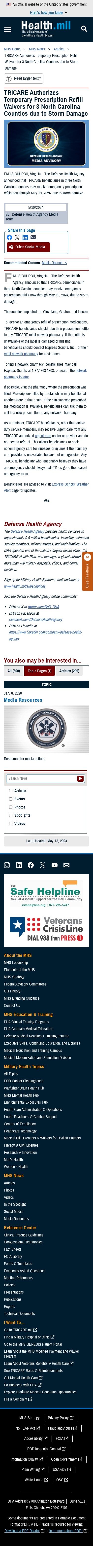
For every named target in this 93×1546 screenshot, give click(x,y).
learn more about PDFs (66, 1530)
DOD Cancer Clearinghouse (23, 1081)
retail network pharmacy (21, 353)
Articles (20, 791)
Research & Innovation (20, 1152)
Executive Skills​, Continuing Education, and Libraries (42, 1043)
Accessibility (33, 1438)
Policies (9, 1285)
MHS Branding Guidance (21, 998)
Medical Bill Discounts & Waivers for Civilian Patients (42, 1138)
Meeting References (18, 1277)
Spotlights (22, 815)
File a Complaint (15, 1399)
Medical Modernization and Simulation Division (37, 1057)
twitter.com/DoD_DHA (43, 606)
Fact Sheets (13, 1249)
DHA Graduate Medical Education (28, 1028)
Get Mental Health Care (21, 1377)
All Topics (11, 1073)
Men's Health (13, 1159)
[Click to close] (87, 557)
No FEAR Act (25, 1428)
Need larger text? (23, 79)
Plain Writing (31, 1469)
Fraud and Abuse (60, 1428)
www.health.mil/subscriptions (24, 586)
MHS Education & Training (28, 1014)
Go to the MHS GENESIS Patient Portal (33, 1344)
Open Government (64, 1459)
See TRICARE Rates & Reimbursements (33, 1370)
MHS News (14, 1175)
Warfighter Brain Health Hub (24, 1088)
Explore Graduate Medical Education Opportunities (40, 1392)
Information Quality (24, 1459)
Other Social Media (27, 247)
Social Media (13, 1211)
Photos (19, 807)
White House (34, 1479)
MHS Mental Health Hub (21, 1095)
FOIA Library (13, 1256)
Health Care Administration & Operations (33, 1109)
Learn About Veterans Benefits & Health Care (36, 1363)
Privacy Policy (58, 1417)
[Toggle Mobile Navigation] (7, 29)
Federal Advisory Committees (25, 984)
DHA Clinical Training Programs (26, 1021)
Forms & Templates (18, 1263)
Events (19, 799)
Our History (12, 991)
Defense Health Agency (27, 531)
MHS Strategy (14, 977)
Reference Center (20, 1227)
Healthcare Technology (20, 1131)
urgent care (43, 435)
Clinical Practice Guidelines (23, 1235)
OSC (59, 1479)
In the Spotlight (15, 1204)
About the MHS (18, 955)
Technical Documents (19, 1313)
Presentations (14, 1292)
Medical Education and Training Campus (33, 1050)
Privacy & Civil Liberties (21, 1145)
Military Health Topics (24, 1066)
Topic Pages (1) (39, 670)
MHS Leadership (16, 962)
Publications (13, 1299)
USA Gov (59, 1469)
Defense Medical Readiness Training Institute (36, 1036)
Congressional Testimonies (23, 1242)
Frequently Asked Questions (24, 1270)
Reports (9, 1306)
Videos (19, 823)
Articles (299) (69, 670)
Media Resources (54, 262)
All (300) (13, 670)
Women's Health (16, 1166)
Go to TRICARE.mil (18, 1330)
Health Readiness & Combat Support (30, 1116)
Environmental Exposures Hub (26, 1102)
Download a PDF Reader (22, 1530)
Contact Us (12, 1005)
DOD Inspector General (44, 1448)
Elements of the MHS (19, 969)
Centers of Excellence (20, 1124)
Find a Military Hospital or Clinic (27, 1337)
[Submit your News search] (80, 779)
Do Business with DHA (20, 1385)
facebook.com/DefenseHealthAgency (35, 619)
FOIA (59, 1438)
